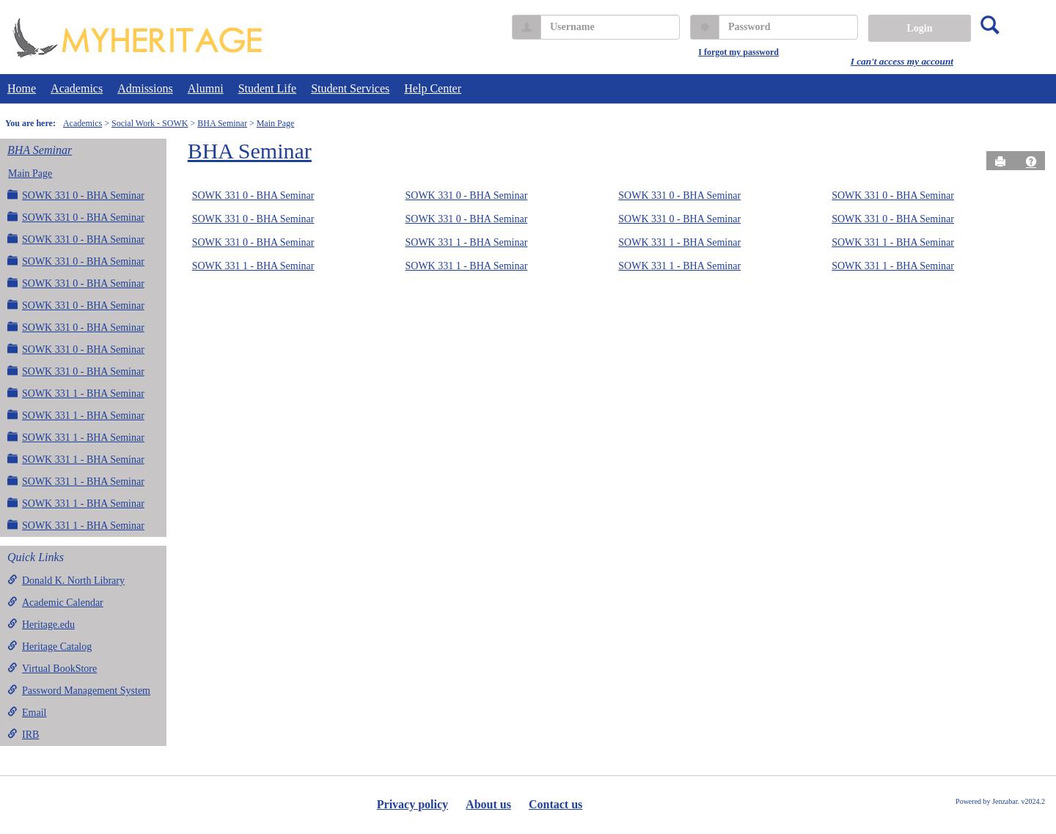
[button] (1031, 161)
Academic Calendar (55, 602)
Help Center (432, 88)
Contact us (555, 804)
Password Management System (78, 690)
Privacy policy (412, 804)
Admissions (145, 88)
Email (26, 712)
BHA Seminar (222, 123)
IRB (23, 734)
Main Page (276, 123)
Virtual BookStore (52, 668)
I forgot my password (738, 52)
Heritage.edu (41, 624)
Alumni (206, 88)
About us (488, 804)
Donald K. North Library (66, 580)
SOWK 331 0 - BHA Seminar (75, 195)
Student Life (267, 88)
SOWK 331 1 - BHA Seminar (75, 393)
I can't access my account (902, 61)
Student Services (350, 88)
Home (21, 88)
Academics (77, 88)
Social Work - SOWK (149, 123)
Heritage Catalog (49, 646)
